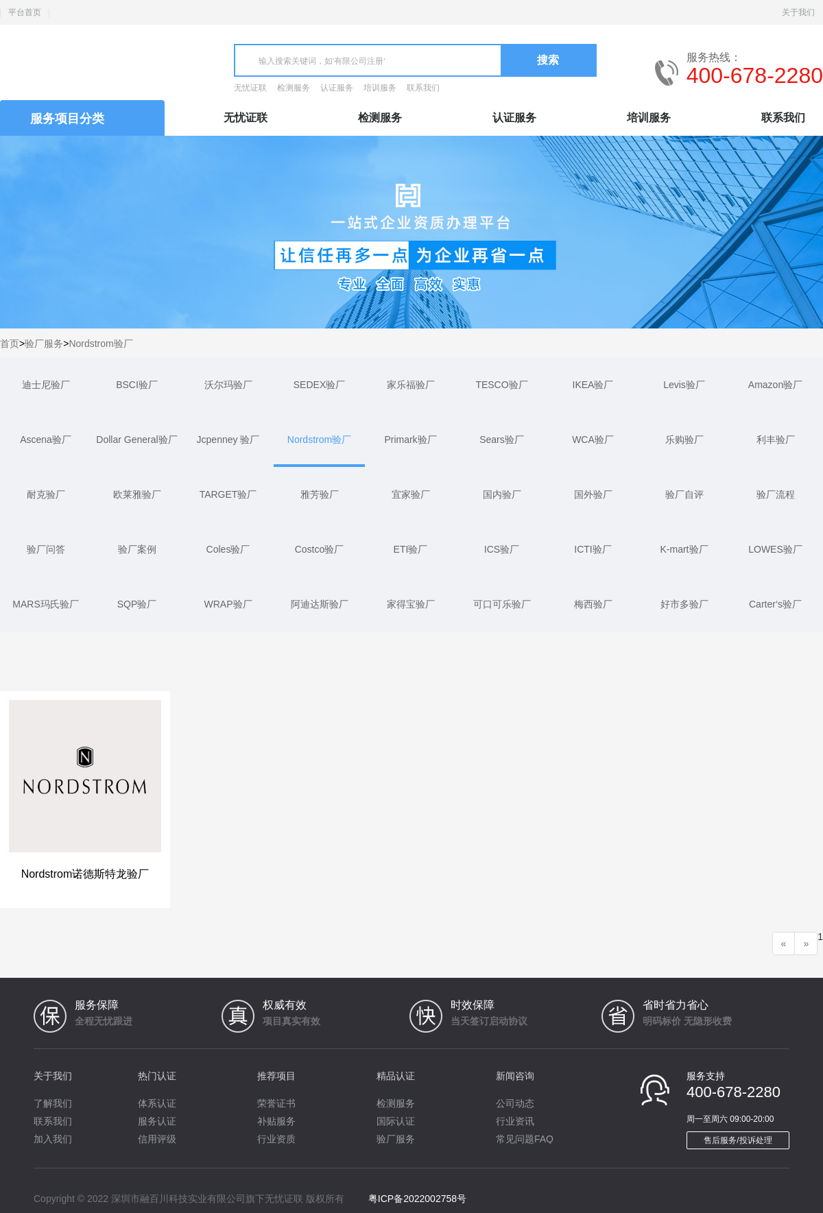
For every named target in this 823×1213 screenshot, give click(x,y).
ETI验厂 (411, 549)
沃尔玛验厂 (228, 384)
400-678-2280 (755, 75)
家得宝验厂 (411, 604)
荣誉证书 (276, 1103)
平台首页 (24, 12)
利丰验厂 (775, 439)
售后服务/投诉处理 (738, 1140)
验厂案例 (137, 549)
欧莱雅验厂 (137, 494)
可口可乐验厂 (502, 604)
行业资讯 (515, 1121)
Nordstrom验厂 (100, 343)
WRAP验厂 (228, 604)
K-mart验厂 (684, 549)
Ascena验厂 (45, 439)
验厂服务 (44, 343)
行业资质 (276, 1138)
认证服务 (336, 88)
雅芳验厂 (319, 494)
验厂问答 (46, 549)
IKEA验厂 (593, 384)
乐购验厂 (684, 439)
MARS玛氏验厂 (45, 604)
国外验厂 (593, 494)
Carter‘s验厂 (775, 604)
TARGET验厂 (228, 494)
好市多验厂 (684, 604)
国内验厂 (502, 494)
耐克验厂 (46, 494)
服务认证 (157, 1121)
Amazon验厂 (775, 384)
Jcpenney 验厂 (228, 439)
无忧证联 (250, 88)
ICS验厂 (501, 549)
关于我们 (798, 12)
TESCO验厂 (501, 384)
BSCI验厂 (137, 384)
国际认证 (396, 1121)
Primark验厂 (410, 439)
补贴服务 (276, 1121)
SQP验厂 (137, 604)
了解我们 (53, 1103)
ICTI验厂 (592, 549)
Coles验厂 (228, 549)
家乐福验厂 (411, 384)
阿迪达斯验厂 (319, 604)
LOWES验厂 (775, 549)
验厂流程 (775, 494)
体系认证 (157, 1103)
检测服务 (293, 88)
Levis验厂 (684, 384)
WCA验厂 (593, 439)
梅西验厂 (593, 604)
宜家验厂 (411, 494)
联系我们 (423, 88)
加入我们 (53, 1138)
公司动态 (515, 1103)
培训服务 (379, 88)
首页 (9, 343)
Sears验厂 (501, 439)
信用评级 (157, 1138)
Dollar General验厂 (136, 439)
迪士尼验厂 (46, 384)
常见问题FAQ (524, 1138)
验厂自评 (684, 494)
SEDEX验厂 (319, 384)
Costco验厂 (319, 549)
